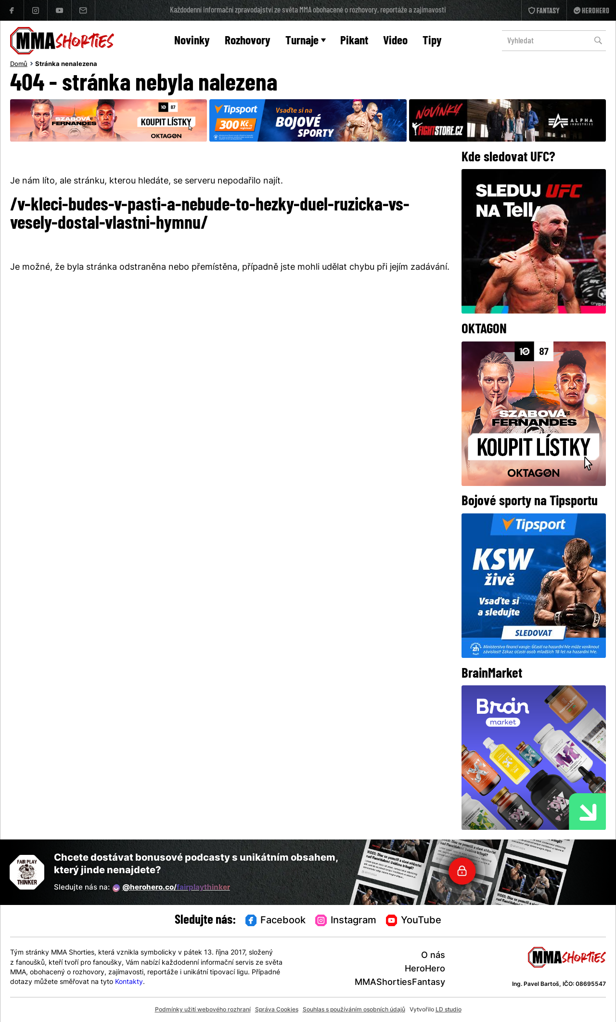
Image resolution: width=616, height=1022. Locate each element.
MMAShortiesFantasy (400, 982)
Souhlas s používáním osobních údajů (354, 1010)
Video (395, 41)
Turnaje (305, 41)
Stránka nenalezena (66, 64)
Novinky (192, 41)
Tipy (432, 41)
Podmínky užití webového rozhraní (203, 1010)
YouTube (414, 921)
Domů (18, 64)
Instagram (345, 921)
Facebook (275, 921)
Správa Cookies (276, 1010)
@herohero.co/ (171, 888)
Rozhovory (247, 41)
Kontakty (129, 982)
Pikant (354, 41)
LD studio (449, 1010)
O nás (433, 955)
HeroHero (425, 969)
